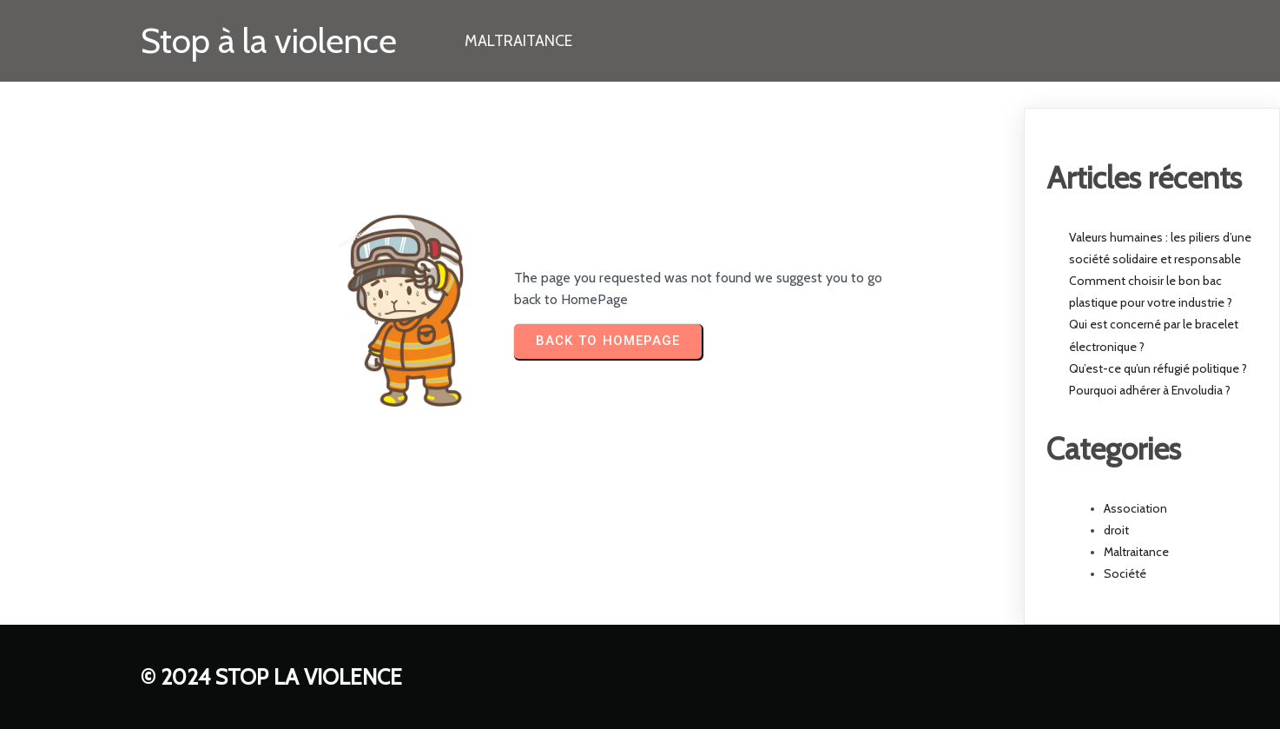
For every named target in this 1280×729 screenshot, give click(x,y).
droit (1116, 530)
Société (1125, 573)
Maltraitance (1136, 552)
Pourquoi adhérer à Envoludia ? (1150, 390)
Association (1135, 508)
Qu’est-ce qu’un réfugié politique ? (1158, 368)
